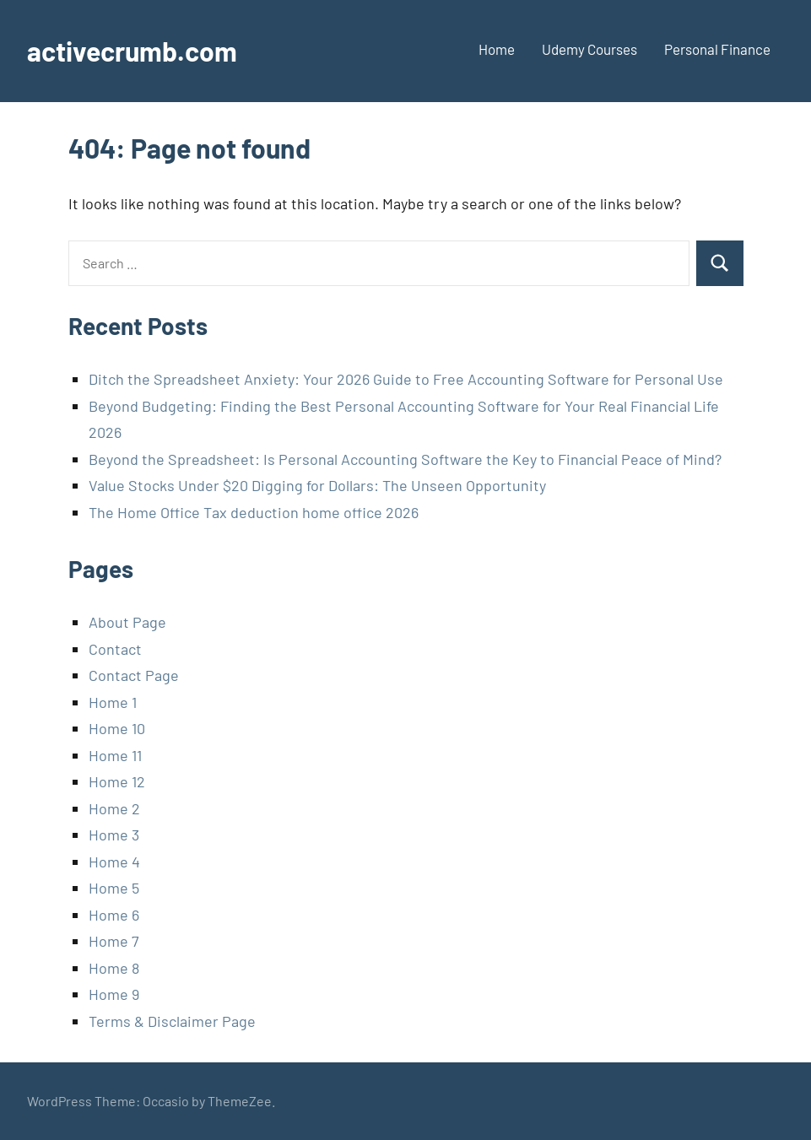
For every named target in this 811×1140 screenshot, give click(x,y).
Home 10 (117, 728)
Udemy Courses (589, 49)
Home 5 (114, 887)
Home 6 (114, 914)
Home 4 (114, 861)
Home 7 (114, 941)
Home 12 (117, 781)
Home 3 (114, 834)
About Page (127, 622)
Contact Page (134, 675)
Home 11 (115, 755)
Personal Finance (717, 49)
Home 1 (113, 702)
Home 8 (114, 968)
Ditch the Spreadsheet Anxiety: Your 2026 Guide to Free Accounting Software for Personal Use (406, 379)
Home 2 (114, 808)
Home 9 (114, 994)
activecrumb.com (132, 51)
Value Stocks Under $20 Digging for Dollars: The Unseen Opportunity (317, 485)
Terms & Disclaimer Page (172, 1021)
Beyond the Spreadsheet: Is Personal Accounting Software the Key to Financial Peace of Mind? (405, 459)
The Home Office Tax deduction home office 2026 (254, 512)
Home (496, 49)
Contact (115, 649)
